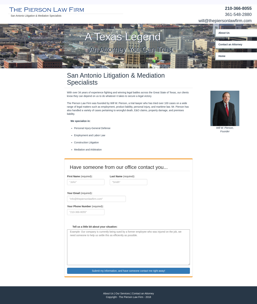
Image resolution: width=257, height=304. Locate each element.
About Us (108, 293)
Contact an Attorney (143, 293)
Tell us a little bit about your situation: (94, 226)
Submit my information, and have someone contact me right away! (128, 270)
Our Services (122, 293)
